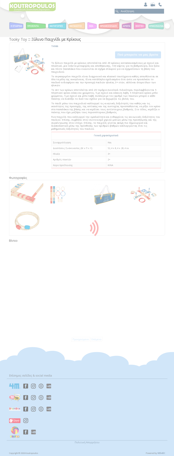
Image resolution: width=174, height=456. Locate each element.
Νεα (91, 26)
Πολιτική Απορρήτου (87, 442)
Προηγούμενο (81, 339)
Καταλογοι (76, 26)
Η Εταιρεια (16, 26)
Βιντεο (139, 26)
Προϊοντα (33, 26)
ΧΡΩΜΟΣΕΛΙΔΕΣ (108, 26)
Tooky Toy (18, 39)
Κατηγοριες (56, 26)
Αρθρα (126, 26)
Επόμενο (96, 339)
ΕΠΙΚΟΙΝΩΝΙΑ (156, 26)
